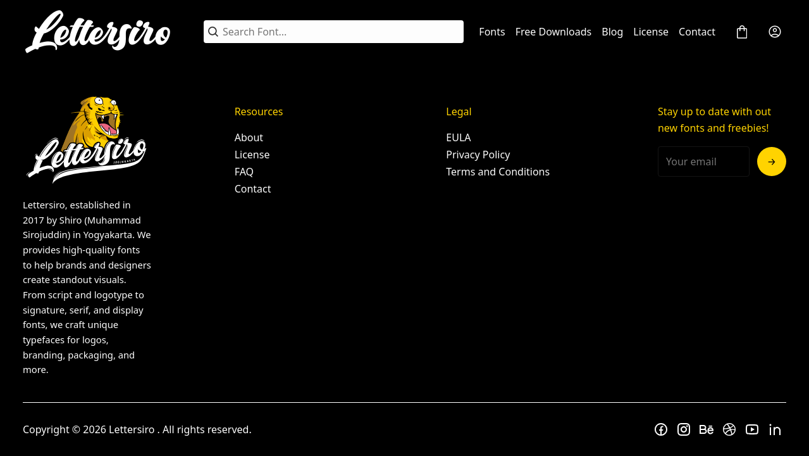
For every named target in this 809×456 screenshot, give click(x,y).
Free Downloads (554, 32)
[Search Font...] (341, 32)
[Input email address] (704, 161)
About (249, 137)
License (651, 32)
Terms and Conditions (498, 172)
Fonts (492, 32)
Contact (697, 32)
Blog (612, 32)
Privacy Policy (478, 155)
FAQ (244, 172)
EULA (458, 137)
